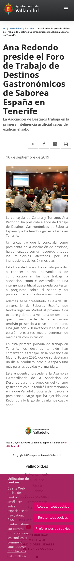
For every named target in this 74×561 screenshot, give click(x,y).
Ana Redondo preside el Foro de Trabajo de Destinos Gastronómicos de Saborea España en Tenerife (36, 32)
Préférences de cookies (53, 528)
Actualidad (15, 28)
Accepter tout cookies (53, 506)
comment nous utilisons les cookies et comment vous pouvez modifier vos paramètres (17, 542)
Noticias (29, 28)
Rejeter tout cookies (53, 517)
